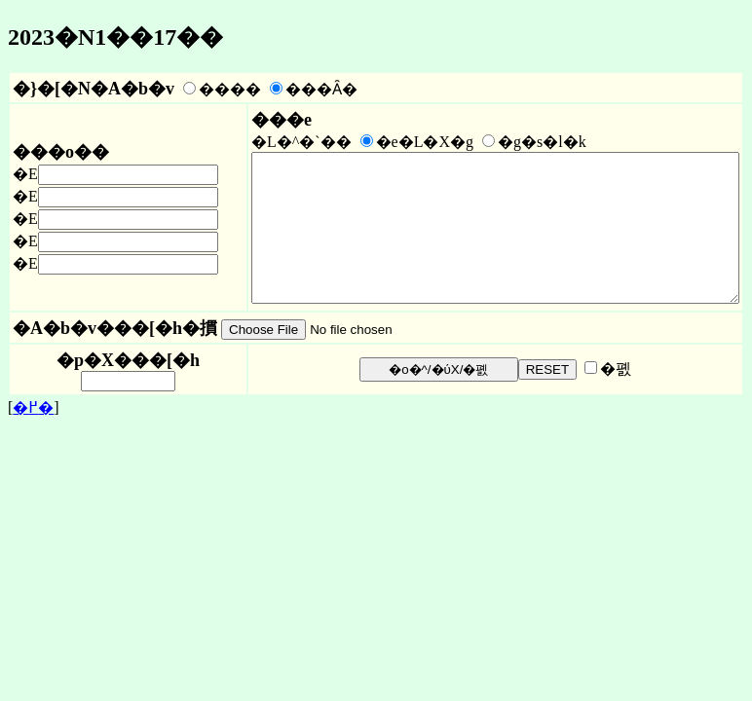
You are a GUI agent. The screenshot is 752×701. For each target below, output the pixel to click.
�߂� (33, 439)
